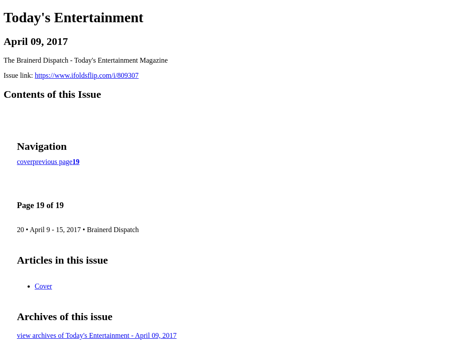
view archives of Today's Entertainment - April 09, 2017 (96, 335)
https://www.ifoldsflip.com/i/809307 (87, 75)
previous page (52, 161)
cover (25, 161)
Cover (43, 286)
